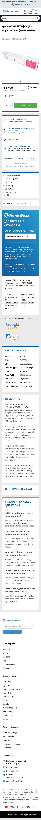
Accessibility (7, 719)
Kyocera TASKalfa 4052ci (11, 306)
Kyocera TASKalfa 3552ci (11, 298)
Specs (32, 203)
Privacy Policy (8, 715)
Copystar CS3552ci (11, 294)
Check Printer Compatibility (14, 39)
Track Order (7, 693)
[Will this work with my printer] (20, 236)
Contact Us (7, 682)
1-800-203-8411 (12, 767)
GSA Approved (8, 736)
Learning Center (9, 664)
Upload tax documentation (27, 166)
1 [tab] (20, 81)
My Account (7, 685)
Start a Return (8, 696)
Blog (4, 660)
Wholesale (7, 740)
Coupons (6, 657)
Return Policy (8, 711)
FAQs (5, 700)
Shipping (6, 704)
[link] (12, 337)
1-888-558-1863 (12, 771)
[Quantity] (8, 105)
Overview (7, 203)
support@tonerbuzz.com (16, 781)
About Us (6, 649)
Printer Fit (21, 203)
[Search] (20, 18)
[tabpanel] (20, 61)
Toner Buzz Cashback (11, 689)
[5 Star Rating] (12, 326)
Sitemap (6, 668)
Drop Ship (7, 747)
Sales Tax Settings (10, 733)
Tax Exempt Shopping (11, 744)
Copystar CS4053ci (11, 303)
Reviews (6, 653)
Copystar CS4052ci (28, 294)
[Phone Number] (25, 11)
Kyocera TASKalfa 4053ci (27, 298)
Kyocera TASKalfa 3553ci (27, 304)
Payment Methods (10, 708)
